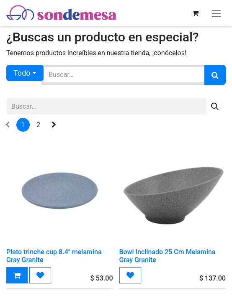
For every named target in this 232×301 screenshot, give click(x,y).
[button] (17, 275)
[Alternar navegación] (216, 13)
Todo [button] (22, 73)
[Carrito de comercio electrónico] (195, 13)
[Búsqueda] (215, 75)
